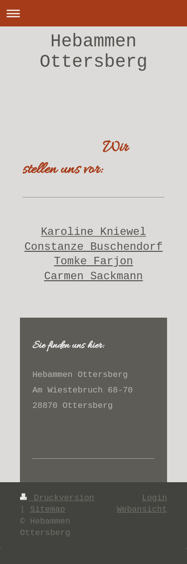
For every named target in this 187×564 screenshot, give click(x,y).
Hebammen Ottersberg (93, 51)
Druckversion (57, 498)
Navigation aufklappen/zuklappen (93, 13)
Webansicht (142, 509)
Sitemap (47, 509)
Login (154, 498)
